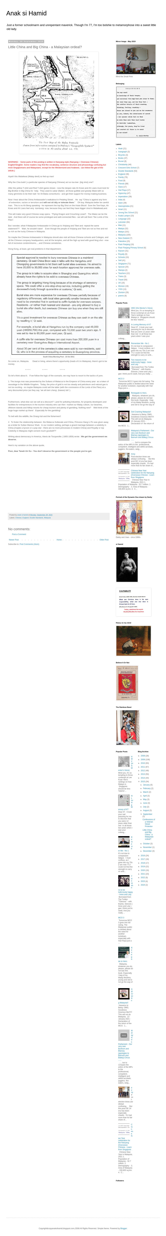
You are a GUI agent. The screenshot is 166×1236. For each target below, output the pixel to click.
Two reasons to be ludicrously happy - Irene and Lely (141, 362)
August (146, 810)
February (147, 788)
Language (122, 219)
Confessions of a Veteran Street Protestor (149, 822)
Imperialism (123, 196)
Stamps (121, 270)
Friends (121, 184)
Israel (120, 209)
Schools (121, 257)
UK (119, 283)
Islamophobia (123, 206)
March (146, 792)
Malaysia (47, 518)
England (121, 174)
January (146, 785)
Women (121, 286)
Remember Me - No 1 (140, 343)
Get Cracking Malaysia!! (141, 412)
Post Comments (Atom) (29, 544)
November (147, 847)
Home (59, 540)
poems (121, 296)
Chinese (18, 518)
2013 (143, 774)
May (145, 799)
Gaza (120, 187)
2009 (143, 759)
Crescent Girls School (127, 168)
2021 (143, 874)
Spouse (121, 267)
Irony (133, 454)
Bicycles (121, 155)
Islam (120, 203)
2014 (143, 778)
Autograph (122, 152)
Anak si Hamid (26, 13)
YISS (120, 289)
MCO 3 (121, 379)
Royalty (121, 254)
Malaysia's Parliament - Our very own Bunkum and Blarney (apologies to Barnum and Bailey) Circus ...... (142, 435)
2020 (143, 870)
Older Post (104, 540)
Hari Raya (122, 190)
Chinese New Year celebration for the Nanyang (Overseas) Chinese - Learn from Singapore (142, 474)
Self (120, 260)
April (145, 796)
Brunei (121, 161)
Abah (120, 148)
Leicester (122, 222)
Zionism (121, 292)
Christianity (122, 164)
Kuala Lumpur (124, 216)
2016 (143, 855)
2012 (143, 770)
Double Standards (125, 171)
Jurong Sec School (126, 212)
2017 (143, 859)
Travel (120, 280)
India (120, 200)
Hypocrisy (122, 193)
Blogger (123, 1228)
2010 (143, 763)
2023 (143, 881)
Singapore (122, 264)
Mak (120, 225)
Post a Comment (19, 534)
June (145, 803)
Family (121, 177)
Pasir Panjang (124, 244)
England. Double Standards (32, 518)
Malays (121, 232)
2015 (143, 781)
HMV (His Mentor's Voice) (142, 308)
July (145, 807)
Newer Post (14, 540)
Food (120, 180)
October (146, 844)
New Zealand (123, 238)
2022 (143, 877)
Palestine (122, 241)
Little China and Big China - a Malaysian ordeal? (148, 834)
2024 (143, 885)
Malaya (121, 228)
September (147, 814)
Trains (120, 276)
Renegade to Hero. (139, 393)
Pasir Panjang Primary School (130, 248)
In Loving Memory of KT (141, 324)
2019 (143, 866)
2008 (143, 756)
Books (120, 158)
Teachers (122, 273)
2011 (143, 767)
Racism (121, 251)
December (147, 851)
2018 (143, 863)
